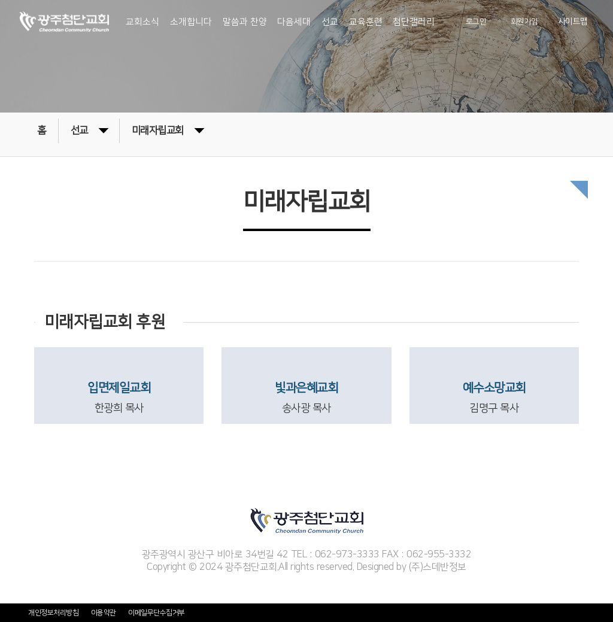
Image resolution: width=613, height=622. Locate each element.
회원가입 (524, 22)
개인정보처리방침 (53, 613)
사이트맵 (573, 22)
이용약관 (103, 613)
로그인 (476, 22)
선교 (89, 129)
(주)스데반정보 (437, 567)
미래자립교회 (168, 129)
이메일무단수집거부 (156, 613)
